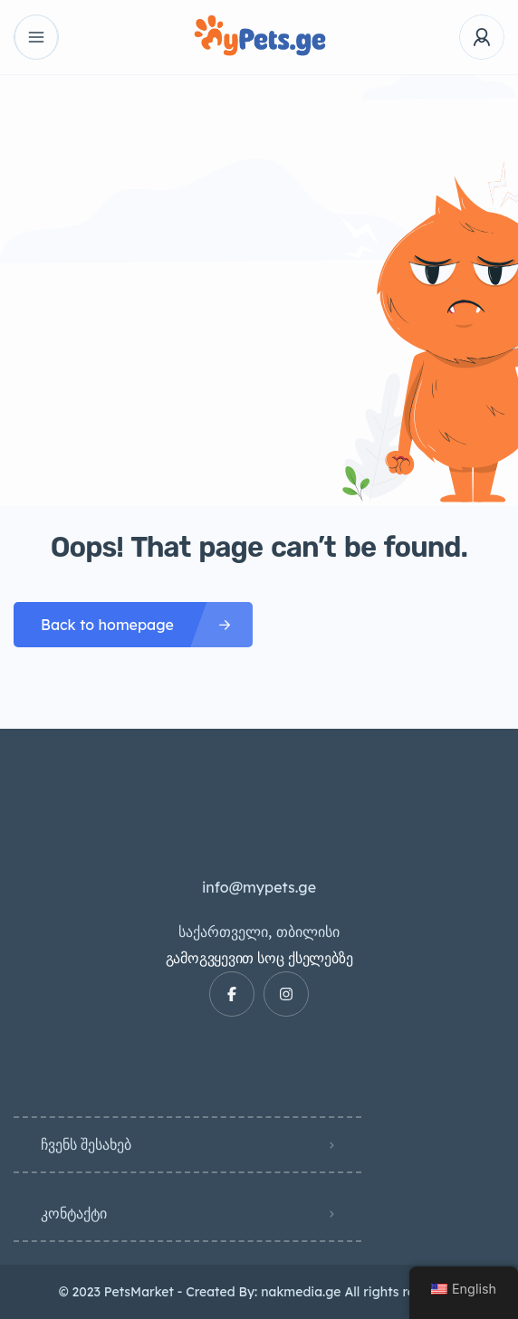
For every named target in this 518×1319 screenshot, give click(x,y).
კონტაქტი (74, 1213)
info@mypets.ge (259, 887)
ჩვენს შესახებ (86, 1144)
